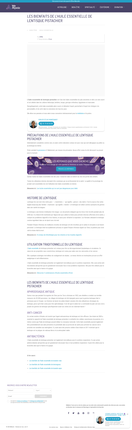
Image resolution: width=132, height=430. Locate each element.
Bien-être (33, 30)
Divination (118, 7)
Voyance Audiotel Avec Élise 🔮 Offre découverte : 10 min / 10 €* (115, 414)
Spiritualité (90, 7)
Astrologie (62, 7)
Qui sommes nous (53, 427)
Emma (41, 37)
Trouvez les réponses (66, 169)
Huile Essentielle (46, 30)
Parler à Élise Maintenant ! (48, 120)
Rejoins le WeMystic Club (66, 427)
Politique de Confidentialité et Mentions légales (85, 427)
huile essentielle (33, 248)
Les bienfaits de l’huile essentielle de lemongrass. (45, 364)
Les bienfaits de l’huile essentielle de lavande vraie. (45, 361)
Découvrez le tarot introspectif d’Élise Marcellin (66, 1)
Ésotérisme (104, 7)
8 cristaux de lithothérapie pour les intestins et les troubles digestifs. (59, 235)
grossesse (41, 150)
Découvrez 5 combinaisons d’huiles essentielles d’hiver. (55, 273)
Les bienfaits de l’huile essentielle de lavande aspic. (45, 368)
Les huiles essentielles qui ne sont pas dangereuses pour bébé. (57, 188)
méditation (80, 113)
